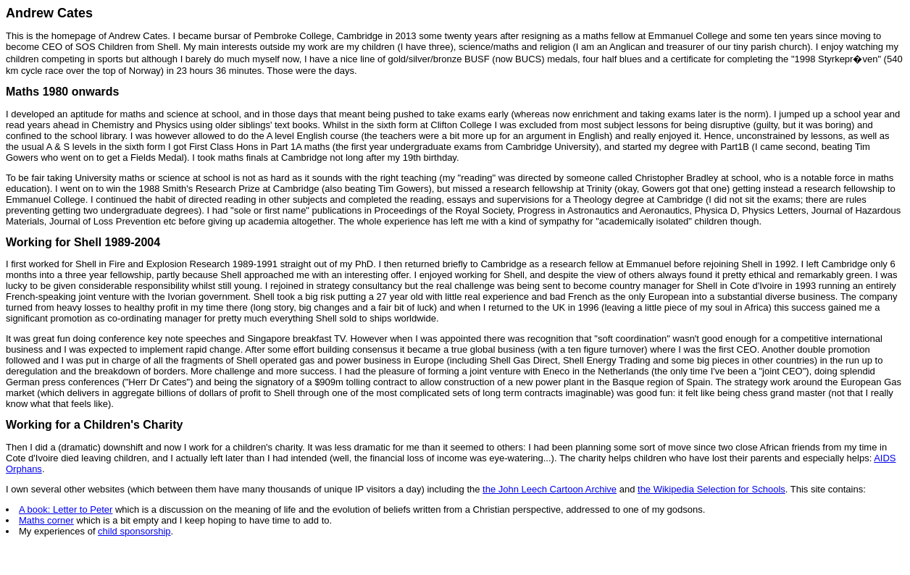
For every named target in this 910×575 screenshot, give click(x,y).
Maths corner (46, 520)
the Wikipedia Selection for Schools (711, 489)
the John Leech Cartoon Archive (550, 489)
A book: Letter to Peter (65, 509)
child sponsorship (134, 531)
